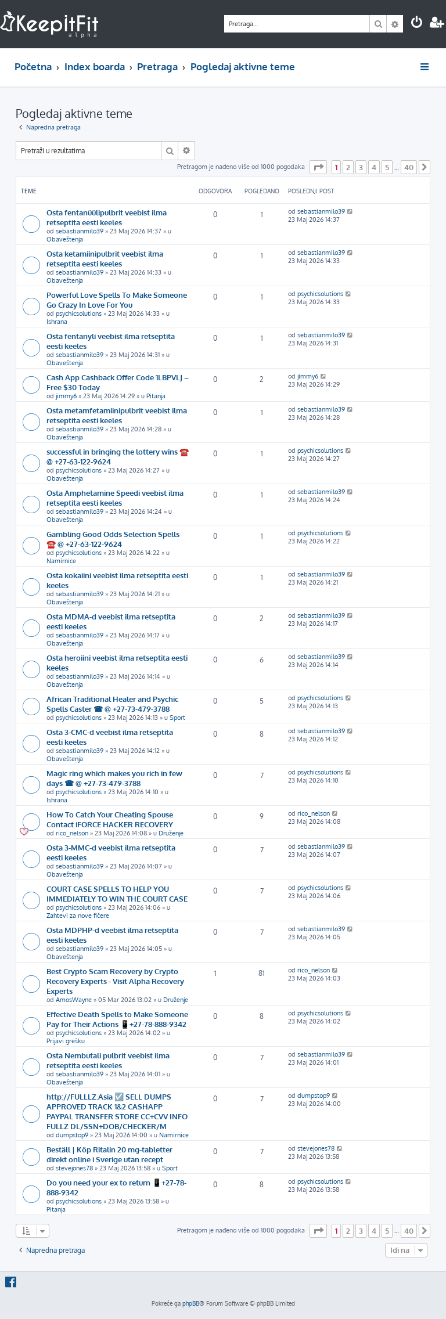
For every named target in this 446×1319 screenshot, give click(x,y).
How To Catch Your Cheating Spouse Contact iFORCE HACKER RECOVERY (109, 819)
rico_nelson (72, 833)
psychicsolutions (79, 313)
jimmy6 (66, 396)
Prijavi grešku (65, 1041)
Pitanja (156, 396)
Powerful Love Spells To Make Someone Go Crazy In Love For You (116, 299)
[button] (318, 167)
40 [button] (408, 167)
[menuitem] (417, 23)
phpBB (190, 1303)
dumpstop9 (72, 1135)
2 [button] (348, 167)
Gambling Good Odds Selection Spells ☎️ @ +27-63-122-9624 (112, 539)
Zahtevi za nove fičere (77, 915)
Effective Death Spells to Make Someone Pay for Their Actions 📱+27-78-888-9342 (117, 1019)
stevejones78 (74, 1168)
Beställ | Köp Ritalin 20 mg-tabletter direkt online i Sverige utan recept (109, 1154)
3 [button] (361, 167)
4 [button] (374, 167)
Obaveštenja (64, 239)
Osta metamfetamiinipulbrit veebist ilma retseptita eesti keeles (116, 415)
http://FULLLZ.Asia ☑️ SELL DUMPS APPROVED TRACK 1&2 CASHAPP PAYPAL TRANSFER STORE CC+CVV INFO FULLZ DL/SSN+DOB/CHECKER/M (117, 1111)
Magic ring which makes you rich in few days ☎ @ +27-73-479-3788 (114, 778)
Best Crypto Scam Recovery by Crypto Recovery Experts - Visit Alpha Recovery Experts (115, 981)
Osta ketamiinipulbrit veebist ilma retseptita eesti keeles (104, 258)
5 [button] (387, 167)
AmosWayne (74, 1000)
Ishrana (56, 322)
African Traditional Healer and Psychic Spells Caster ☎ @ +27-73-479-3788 (112, 703)
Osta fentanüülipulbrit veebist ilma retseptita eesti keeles (106, 217)
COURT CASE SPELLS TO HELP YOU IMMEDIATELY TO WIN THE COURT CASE (117, 893)
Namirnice (61, 561)
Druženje (171, 833)
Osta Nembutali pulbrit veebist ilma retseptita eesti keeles (108, 1060)
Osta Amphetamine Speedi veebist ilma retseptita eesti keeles (115, 497)
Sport (177, 717)
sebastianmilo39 (79, 231)
